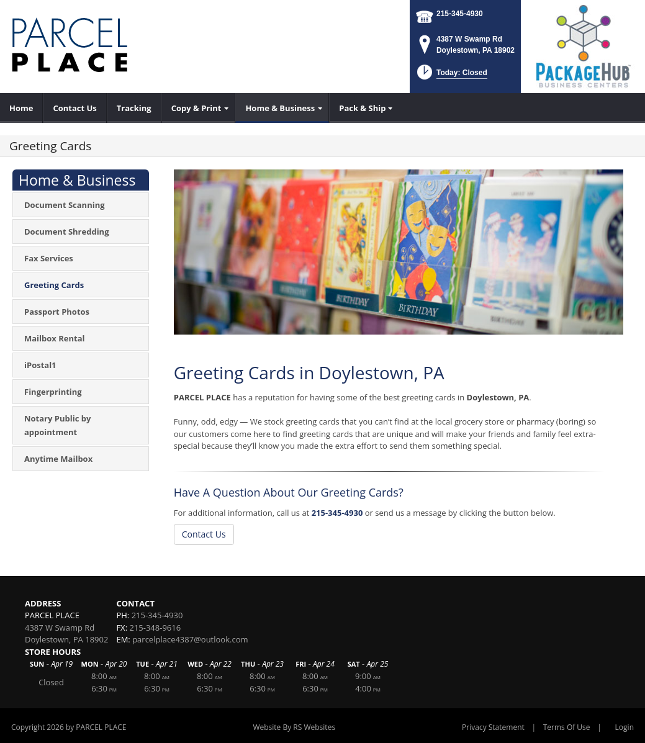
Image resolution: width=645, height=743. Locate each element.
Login (624, 727)
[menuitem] (21, 108)
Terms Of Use (566, 727)
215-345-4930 (459, 13)
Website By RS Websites (294, 727)
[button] (451, 76)
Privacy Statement (493, 727)
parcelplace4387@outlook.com (190, 639)
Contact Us (204, 534)
